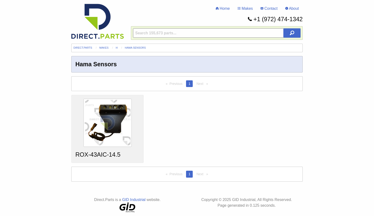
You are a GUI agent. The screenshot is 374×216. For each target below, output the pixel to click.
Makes (245, 8)
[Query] (217, 33)
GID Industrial (133, 200)
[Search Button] (292, 33)
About (292, 8)
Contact (269, 8)
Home (223, 8)
